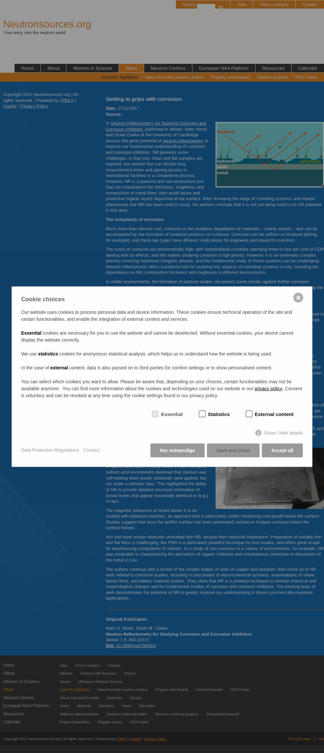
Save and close (233, 450)
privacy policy (268, 388)
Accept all (282, 450)
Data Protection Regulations (50, 450)
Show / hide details (283, 433)
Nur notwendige (177, 450)
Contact (91, 450)
